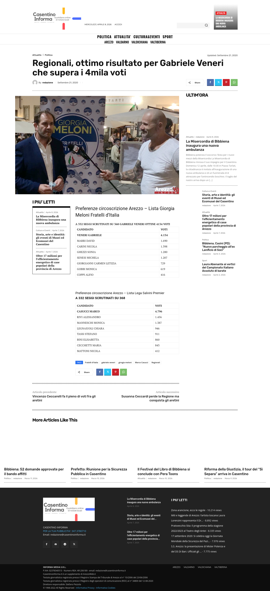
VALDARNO (189, 567)
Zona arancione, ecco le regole (188, 510)
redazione (47, 82)
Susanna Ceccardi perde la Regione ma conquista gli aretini (150, 398)
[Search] (206, 25)
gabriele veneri (108, 362)
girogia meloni (125, 362)
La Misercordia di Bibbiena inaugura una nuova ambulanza (224, 22)
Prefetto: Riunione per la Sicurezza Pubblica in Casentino (100, 471)
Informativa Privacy (85, 587)
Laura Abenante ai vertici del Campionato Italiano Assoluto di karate (218, 267)
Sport (204, 261)
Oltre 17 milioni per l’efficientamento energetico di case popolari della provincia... (143, 535)
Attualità (221, 13)
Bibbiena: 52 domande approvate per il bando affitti (34, 471)
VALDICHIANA (204, 567)
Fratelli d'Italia (91, 362)
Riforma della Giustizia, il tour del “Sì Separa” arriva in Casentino (234, 471)
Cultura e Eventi (43, 230)
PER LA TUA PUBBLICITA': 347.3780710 (64, 531)
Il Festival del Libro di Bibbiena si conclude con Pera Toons (167, 471)
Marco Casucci (141, 362)
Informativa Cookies (105, 587)
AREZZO (176, 567)
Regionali (156, 362)
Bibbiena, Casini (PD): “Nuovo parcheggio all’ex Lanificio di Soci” (218, 247)
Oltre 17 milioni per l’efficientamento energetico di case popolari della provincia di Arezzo (49, 262)
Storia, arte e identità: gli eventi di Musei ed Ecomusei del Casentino (50, 239)
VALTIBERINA (220, 567)
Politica (49, 55)
